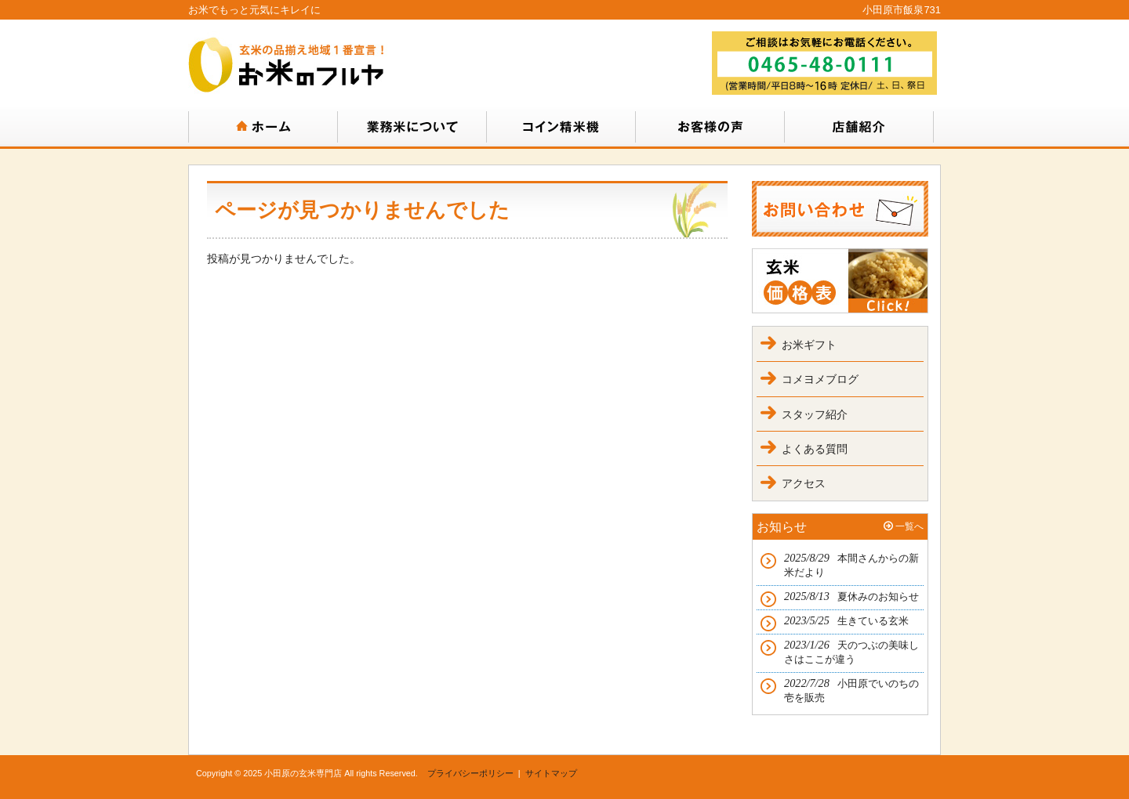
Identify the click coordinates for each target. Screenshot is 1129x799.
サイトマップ (551, 773)
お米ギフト (809, 344)
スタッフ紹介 (815, 414)
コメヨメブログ (820, 379)
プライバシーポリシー (470, 773)
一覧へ (909, 526)
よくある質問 (815, 449)
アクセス (804, 483)
